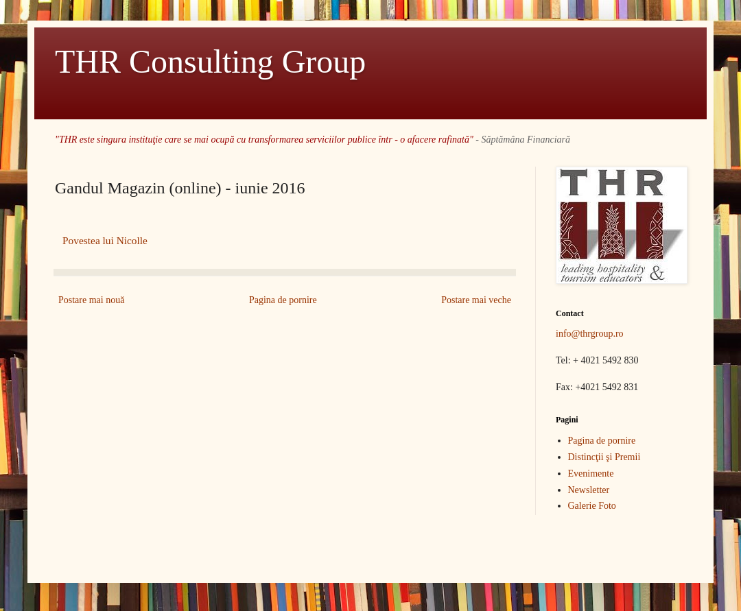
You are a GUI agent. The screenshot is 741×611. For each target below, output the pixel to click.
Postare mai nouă (91, 300)
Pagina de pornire (283, 300)
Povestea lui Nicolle (105, 240)
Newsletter (589, 490)
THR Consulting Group (210, 61)
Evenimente (591, 473)
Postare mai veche (476, 300)
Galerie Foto (592, 506)
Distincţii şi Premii (604, 457)
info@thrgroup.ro (590, 333)
